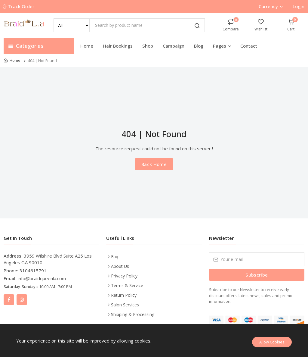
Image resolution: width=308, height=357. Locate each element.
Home (86, 46)
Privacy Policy (124, 276)
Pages (222, 46)
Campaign (173, 46)
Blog (198, 46)
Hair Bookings (118, 46)
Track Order (19, 6)
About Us (120, 266)
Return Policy (124, 295)
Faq (114, 256)
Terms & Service (127, 285)
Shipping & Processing (132, 314)
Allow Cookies (272, 342)
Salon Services (125, 305)
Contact (248, 46)
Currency (270, 6)
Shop (147, 46)
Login (298, 6)
